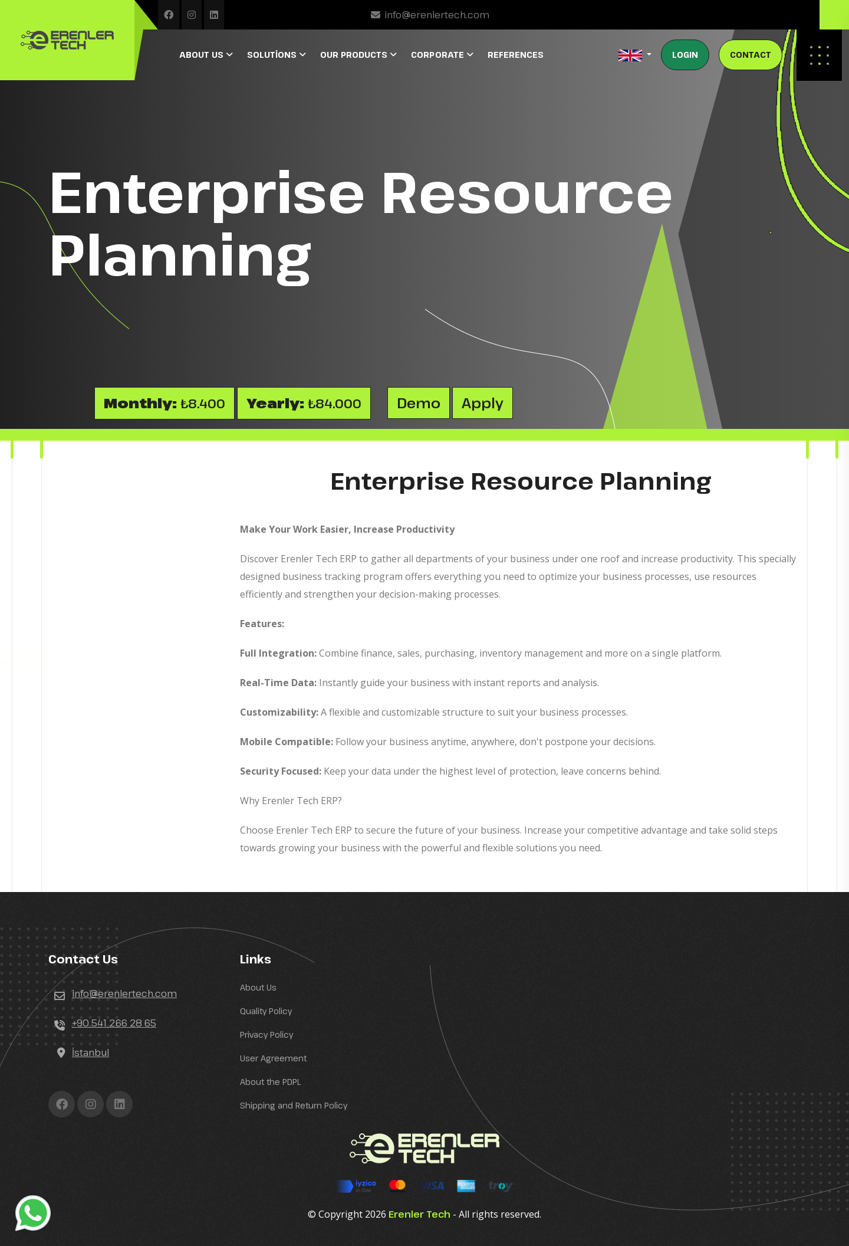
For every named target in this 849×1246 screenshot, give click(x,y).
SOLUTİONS (273, 54)
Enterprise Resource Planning (125, 661)
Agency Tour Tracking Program (126, 638)
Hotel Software (92, 500)
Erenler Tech (419, 1214)
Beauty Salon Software (109, 615)
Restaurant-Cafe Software (116, 523)
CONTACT (750, 54)
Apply (483, 402)
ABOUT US (202, 54)
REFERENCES (516, 54)
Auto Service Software (108, 546)
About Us (258, 987)
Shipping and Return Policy (293, 1105)
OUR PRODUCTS (355, 54)
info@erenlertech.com (436, 14)
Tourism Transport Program (120, 592)
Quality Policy (266, 1011)
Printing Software (97, 569)
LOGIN (685, 54)
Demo (418, 402)
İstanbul (90, 1052)
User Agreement (273, 1058)
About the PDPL (270, 1081)
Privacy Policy (266, 1034)
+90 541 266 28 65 (114, 1023)
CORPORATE (438, 54)
